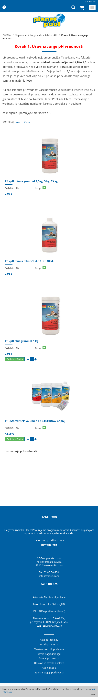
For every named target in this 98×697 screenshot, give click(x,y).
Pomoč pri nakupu (49, 658)
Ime (19, 122)
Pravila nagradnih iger (49, 653)
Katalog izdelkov (49, 639)
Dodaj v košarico (15, 359)
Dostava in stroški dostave (49, 663)
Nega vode (21, 35)
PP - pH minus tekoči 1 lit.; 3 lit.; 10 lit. (29, 261)
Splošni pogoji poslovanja (49, 672)
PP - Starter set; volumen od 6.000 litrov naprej (35, 421)
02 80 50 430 (51, 572)
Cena (28, 122)
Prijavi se (91, 1)
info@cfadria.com (49, 576)
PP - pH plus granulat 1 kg (21, 341)
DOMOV (6, 35)
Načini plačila (49, 667)
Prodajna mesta (49, 644)
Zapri (93, 694)
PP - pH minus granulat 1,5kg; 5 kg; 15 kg (31, 181)
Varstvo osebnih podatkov (49, 649)
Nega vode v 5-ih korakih (43, 35)
